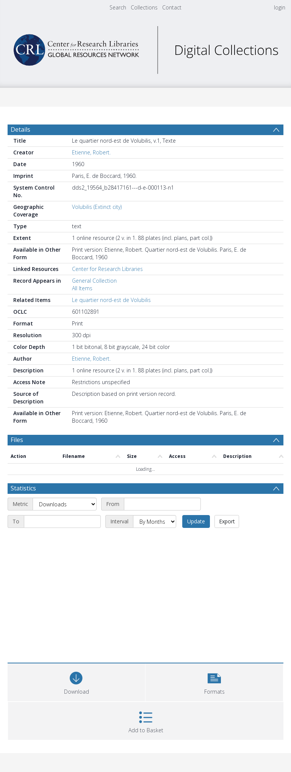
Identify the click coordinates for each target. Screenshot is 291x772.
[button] (214, 681)
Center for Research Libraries (107, 268)
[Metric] (65, 504)
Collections (144, 7)
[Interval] (154, 521)
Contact (171, 7)
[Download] (76, 681)
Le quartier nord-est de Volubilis (111, 300)
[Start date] (162, 504)
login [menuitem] (279, 7)
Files (17, 440)
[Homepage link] (145, 48)
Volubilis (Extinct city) (97, 206)
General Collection (94, 280)
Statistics (23, 488)
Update (196, 521)
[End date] (62, 521)
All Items (82, 288)
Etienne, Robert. (91, 152)
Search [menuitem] (118, 7)
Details (20, 129)
